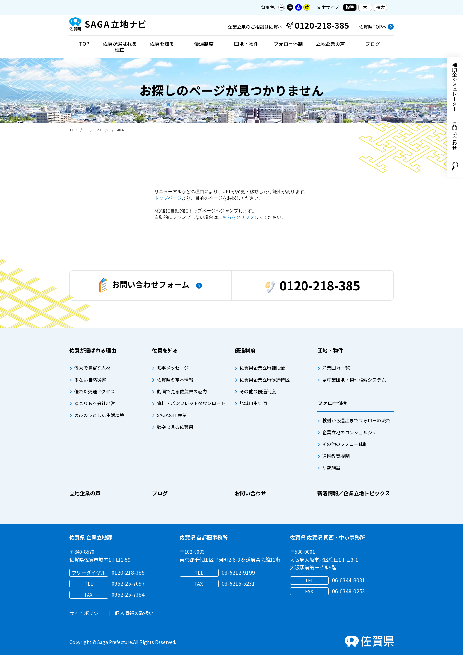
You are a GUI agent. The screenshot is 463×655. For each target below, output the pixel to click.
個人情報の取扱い (134, 613)
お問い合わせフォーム (144, 285)
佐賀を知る (162, 43)
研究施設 (331, 467)
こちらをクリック (236, 217)
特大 (380, 7)
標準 (349, 7)
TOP (84, 43)
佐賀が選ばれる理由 (120, 46)
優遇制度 (204, 43)
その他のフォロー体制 (345, 444)
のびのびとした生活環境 (99, 415)
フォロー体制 (288, 43)
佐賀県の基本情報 (175, 380)
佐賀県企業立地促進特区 (265, 380)
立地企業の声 (330, 43)
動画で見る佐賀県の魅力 (182, 391)
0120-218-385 (312, 285)
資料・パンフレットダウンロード (191, 403)
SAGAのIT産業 (172, 415)
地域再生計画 (253, 403)
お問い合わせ (454, 135)
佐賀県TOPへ (372, 26)
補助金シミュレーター (454, 86)
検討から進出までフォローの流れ (356, 420)
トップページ (168, 198)
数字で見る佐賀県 (175, 427)
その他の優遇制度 (258, 391)
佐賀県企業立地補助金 (262, 368)
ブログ (372, 43)
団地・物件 (246, 43)
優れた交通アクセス (94, 391)
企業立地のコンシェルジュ (349, 432)
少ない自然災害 (90, 380)
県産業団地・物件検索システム (354, 380)
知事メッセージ (173, 368)
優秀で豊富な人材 (92, 368)
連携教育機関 (336, 456)
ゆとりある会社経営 (94, 403)
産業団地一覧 (336, 368)
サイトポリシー (86, 613)
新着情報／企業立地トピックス (353, 493)
